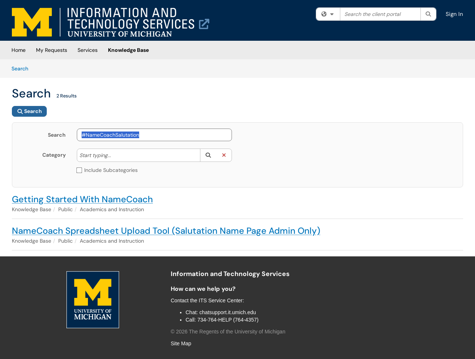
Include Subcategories (107, 170)
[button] (208, 155)
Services (88, 50)
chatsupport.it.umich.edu (227, 312)
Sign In (454, 14)
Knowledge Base (128, 50)
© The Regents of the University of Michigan (228, 332)
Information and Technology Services (230, 274)
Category (54, 155)
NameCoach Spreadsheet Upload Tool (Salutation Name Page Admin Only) (166, 230)
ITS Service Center (221, 300)
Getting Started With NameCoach (82, 199)
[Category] (114, 155)
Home (19, 50)
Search (22, 68)
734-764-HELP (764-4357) (228, 320)
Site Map (181, 343)
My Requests (51, 50)
